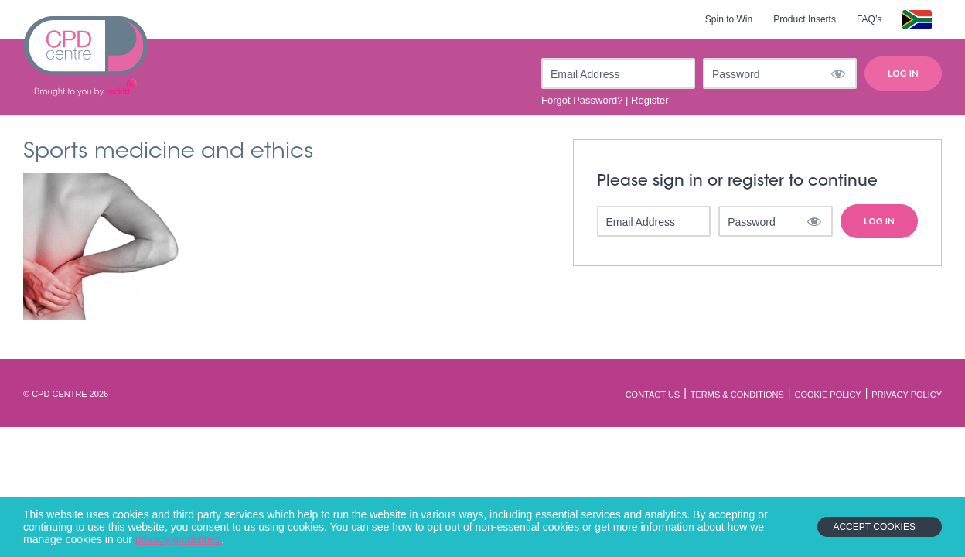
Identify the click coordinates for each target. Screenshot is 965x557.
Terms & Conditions (737, 394)
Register (649, 100)
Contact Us (653, 394)
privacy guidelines (178, 539)
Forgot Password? (582, 100)
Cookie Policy (827, 394)
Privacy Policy (906, 394)
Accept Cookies (874, 526)
